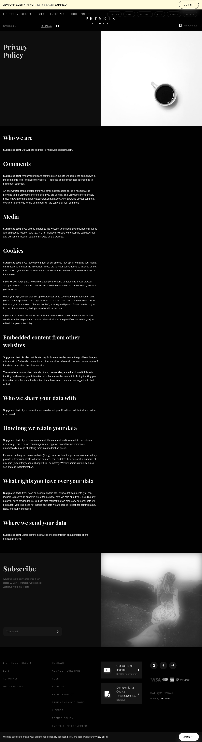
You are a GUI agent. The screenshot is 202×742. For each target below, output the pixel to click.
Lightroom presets (17, 14)
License (58, 710)
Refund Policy (62, 718)
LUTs (41, 14)
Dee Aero (164, 698)
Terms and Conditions (68, 702)
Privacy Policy (63, 694)
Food (129, 14)
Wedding (145, 14)
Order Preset (80, 14)
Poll (55, 679)
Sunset (114, 14)
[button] (187, 26)
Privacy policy (100, 736)
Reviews (58, 663)
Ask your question (66, 671)
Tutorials (57, 14)
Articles (58, 687)
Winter (174, 14)
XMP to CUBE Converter (69, 726)
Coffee (190, 14)
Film (160, 14)
